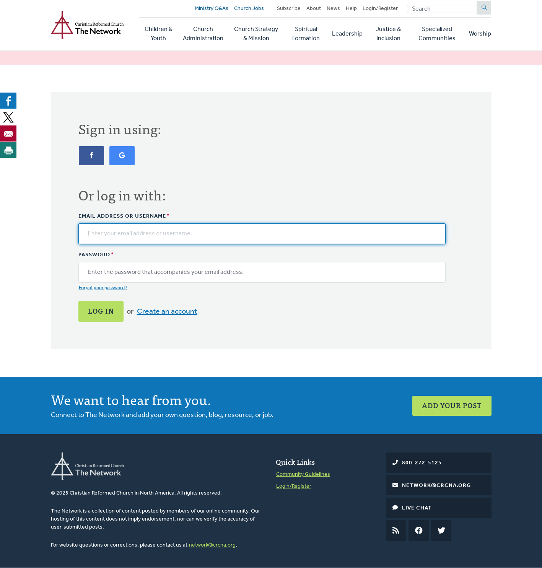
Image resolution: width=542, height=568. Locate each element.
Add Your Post (452, 405)
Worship (480, 34)
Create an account (167, 312)
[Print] (8, 150)
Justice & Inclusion (388, 34)
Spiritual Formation (306, 34)
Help (351, 8)
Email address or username (122, 216)
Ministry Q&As (211, 8)
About (313, 8)
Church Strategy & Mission (256, 34)
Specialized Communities (437, 34)
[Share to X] (8, 117)
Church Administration (203, 34)
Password (94, 255)
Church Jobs (249, 8)
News (333, 8)
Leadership (347, 34)
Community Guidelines (303, 474)
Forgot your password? (103, 287)
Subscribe (289, 8)
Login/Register (380, 8)
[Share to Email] (8, 133)
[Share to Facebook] (8, 100)
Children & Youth (159, 34)
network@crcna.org (212, 545)
